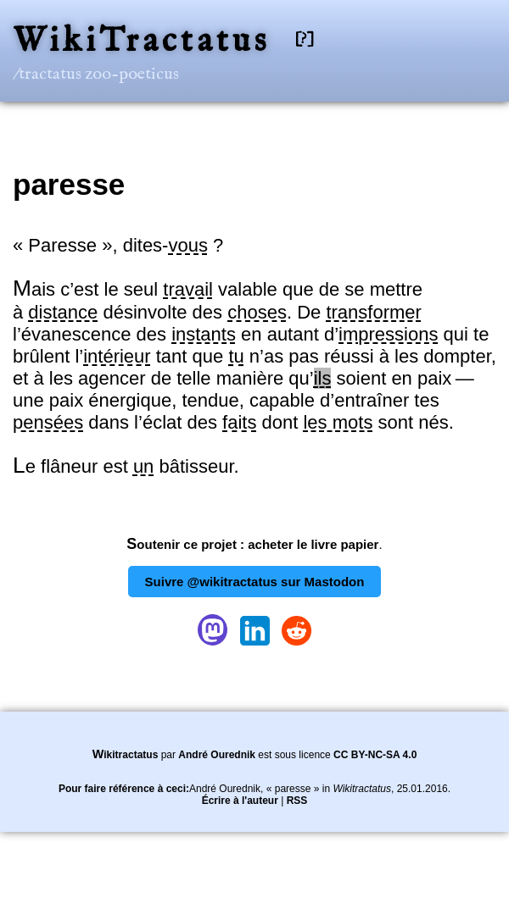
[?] (304, 39)
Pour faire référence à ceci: (124, 789)
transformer (373, 312)
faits (239, 422)
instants (203, 334)
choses (257, 312)
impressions (388, 334)
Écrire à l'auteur (240, 800)
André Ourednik (216, 755)
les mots (337, 422)
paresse (69, 184)
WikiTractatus (141, 42)
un (143, 466)
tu (235, 356)
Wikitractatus (125, 755)
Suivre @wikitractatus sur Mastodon (255, 581)
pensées (48, 422)
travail (188, 289)
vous (187, 245)
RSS (297, 800)
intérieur (116, 356)
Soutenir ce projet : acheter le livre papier (252, 544)
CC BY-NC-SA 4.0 (375, 755)
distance (63, 312)
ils (323, 378)
